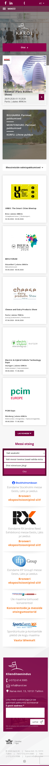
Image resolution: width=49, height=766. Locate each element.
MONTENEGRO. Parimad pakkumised (21, 126)
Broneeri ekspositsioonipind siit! (24, 498)
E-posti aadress (15, 705)
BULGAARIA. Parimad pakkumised (19, 117)
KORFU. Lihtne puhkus (20, 134)
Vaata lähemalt (24, 640)
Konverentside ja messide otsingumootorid (24, 610)
